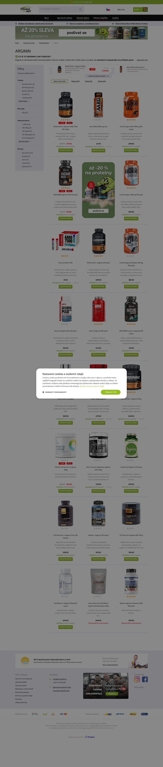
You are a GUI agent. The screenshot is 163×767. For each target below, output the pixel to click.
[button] (54, 392)
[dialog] (81, 383)
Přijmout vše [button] (110, 392)
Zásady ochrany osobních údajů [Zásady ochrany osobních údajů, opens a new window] (92, 386)
